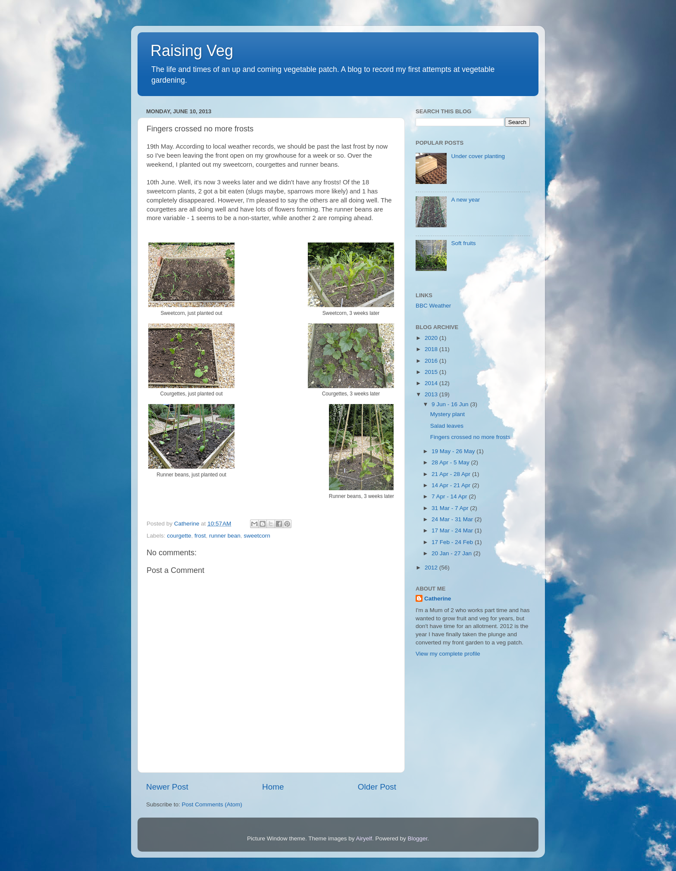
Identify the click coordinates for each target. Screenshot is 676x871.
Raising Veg (191, 50)
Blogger (418, 838)
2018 (432, 349)
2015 (432, 372)
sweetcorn (257, 535)
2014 (432, 383)
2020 (432, 338)
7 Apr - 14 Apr (450, 496)
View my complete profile (448, 653)
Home (273, 786)
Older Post (377, 786)
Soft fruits (463, 243)
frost (200, 535)
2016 (432, 361)
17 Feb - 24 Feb (453, 542)
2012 (432, 567)
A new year (465, 199)
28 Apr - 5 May (451, 462)
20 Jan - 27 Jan (452, 553)
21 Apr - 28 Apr (452, 474)
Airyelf (364, 838)
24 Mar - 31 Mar (453, 519)
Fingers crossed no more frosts (470, 437)
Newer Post (167, 786)
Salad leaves (446, 426)
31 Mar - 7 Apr (451, 508)
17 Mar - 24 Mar (453, 530)
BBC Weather (433, 305)
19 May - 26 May (454, 451)
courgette (179, 535)
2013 (432, 394)
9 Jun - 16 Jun (451, 404)
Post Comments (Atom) (212, 804)
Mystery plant (447, 414)
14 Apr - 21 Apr (452, 485)
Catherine (437, 598)
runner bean (225, 535)
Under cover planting (478, 156)
